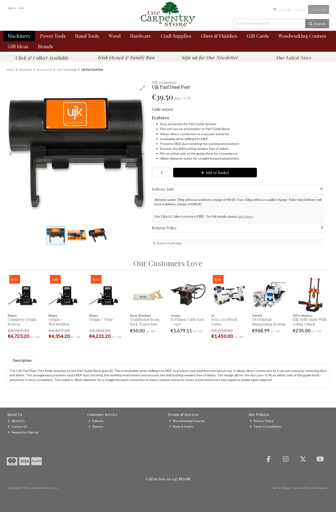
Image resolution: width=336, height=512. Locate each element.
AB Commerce (319, 488)
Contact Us (17, 426)
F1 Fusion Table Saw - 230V (187, 321)
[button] (142, 88)
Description (22, 360)
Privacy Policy (261, 421)
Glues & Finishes (219, 36)
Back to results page (169, 243)
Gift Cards (258, 36)
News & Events (181, 426)
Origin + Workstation (59, 321)
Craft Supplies (176, 36)
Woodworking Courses (302, 36)
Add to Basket (215, 172)
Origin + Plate (101, 319)
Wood (115, 36)
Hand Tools (87, 36)
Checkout (318, 9)
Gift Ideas (18, 46)
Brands (45, 46)
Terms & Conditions (265, 426)
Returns (95, 426)
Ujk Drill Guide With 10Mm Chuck (310, 321)
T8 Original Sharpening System (268, 321)
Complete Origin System (22, 321)
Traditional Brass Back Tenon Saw (144, 321)
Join (21, 8)
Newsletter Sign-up (23, 432)
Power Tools (53, 36)
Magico (287, 488)
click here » (246, 216)
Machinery (19, 36)
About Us (16, 421)
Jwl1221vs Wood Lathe (224, 321)
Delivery (96, 421)
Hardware (140, 36)
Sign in (12, 8)
